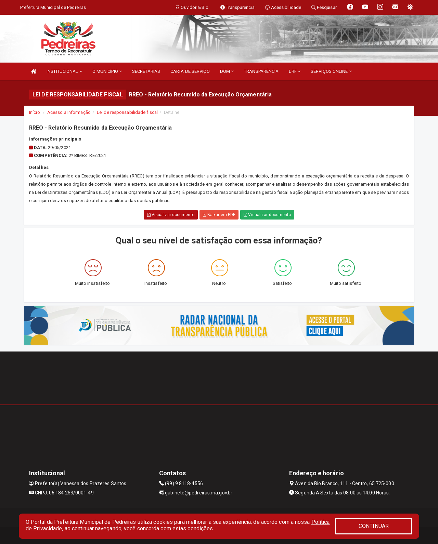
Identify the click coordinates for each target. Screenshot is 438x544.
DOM (227, 71)
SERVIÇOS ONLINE (331, 71)
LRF (294, 71)
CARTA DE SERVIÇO (190, 71)
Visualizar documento (170, 214)
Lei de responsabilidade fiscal (127, 112)
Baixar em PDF (219, 214)
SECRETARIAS (146, 71)
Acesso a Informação (69, 112)
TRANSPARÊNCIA (261, 71)
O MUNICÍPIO (107, 71)
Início (34, 112)
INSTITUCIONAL (64, 71)
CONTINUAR (374, 526)
